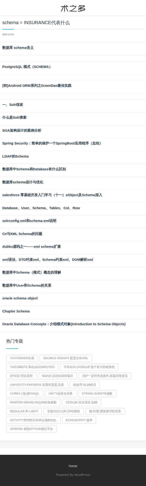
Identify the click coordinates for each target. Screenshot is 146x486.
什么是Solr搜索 (14, 117)
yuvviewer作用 (22, 358)
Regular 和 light (24, 411)
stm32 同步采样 (21, 376)
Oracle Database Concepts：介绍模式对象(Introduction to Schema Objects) (64, 324)
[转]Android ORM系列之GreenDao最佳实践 (36, 85)
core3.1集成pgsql (24, 393)
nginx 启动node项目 (57, 376)
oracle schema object (20, 298)
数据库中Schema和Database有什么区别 (34, 169)
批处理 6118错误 (84, 384)
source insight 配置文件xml (65, 358)
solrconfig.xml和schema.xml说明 (29, 221)
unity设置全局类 (60, 393)
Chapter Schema (16, 311)
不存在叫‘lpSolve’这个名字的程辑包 (89, 367)
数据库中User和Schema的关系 (26, 285)
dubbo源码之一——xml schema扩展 (31, 246)
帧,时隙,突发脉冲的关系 (105, 411)
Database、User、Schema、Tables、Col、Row (41, 208)
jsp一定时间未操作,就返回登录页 (105, 376)
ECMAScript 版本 (79, 420)
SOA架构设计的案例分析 (21, 130)
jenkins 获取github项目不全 (31, 429)
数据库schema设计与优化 (22, 182)
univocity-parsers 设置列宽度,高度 (37, 384)
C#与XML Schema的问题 (22, 234)
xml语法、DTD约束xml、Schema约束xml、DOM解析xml (47, 259)
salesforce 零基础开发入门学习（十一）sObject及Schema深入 (52, 195)
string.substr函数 (97, 393)
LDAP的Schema (15, 156)
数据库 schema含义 (18, 48)
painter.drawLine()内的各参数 (33, 402)
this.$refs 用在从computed (32, 367)
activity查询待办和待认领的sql (33, 420)
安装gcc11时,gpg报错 (63, 411)
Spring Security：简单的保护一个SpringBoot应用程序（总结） (52, 143)
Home (73, 466)
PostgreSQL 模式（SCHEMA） (27, 67)
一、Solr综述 (12, 105)
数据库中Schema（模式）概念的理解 (31, 272)
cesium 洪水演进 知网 (81, 402)
